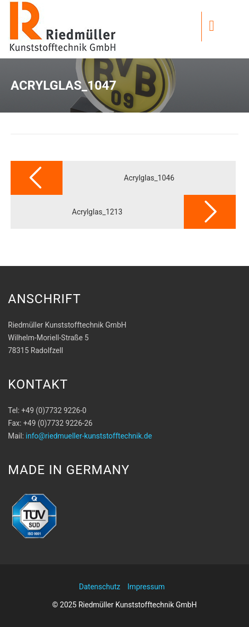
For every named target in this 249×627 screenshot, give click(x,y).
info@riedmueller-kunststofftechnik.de (89, 436)
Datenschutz (99, 586)
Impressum (146, 586)
